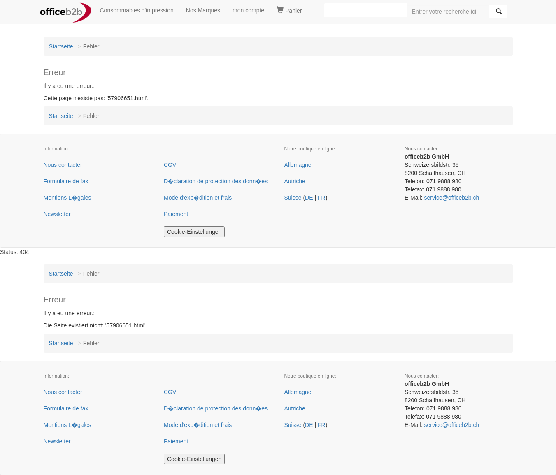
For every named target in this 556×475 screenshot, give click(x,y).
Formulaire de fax (66, 181)
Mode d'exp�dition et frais (198, 197)
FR (322, 197)
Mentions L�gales (67, 197)
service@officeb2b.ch (451, 197)
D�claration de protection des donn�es (216, 181)
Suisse (293, 197)
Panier (289, 10)
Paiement (176, 214)
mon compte (248, 10)
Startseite (61, 46)
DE (309, 197)
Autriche (294, 181)
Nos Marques (203, 10)
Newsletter (57, 214)
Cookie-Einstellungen (194, 231)
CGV (170, 164)
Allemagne (298, 164)
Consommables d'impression (137, 10)
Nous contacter (63, 164)
